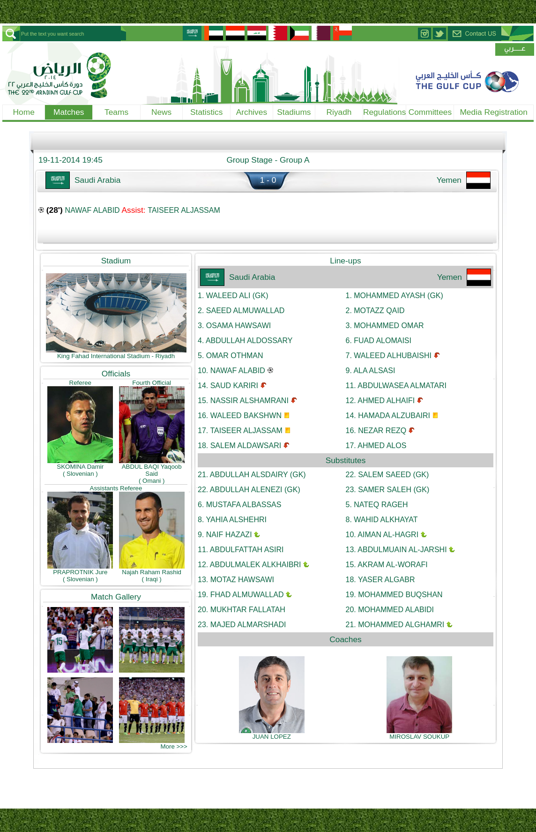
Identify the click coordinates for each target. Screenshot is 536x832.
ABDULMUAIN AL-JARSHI (396, 550)
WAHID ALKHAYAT (382, 520)
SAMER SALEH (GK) (388, 490)
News (161, 112)
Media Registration (493, 112)
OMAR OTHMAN (230, 356)
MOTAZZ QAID (375, 311)
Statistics (206, 112)
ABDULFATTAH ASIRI (240, 550)
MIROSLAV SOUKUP (419, 733)
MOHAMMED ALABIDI (390, 610)
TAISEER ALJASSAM (184, 210)
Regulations (384, 112)
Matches (68, 112)
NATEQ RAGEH (377, 505)
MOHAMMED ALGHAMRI (395, 625)
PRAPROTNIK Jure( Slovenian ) (80, 573)
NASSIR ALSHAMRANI (243, 401)
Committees (430, 112)
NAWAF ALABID (92, 210)
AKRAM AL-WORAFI (387, 565)
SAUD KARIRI (228, 386)
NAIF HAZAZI (225, 535)
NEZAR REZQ (376, 431)
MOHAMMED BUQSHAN (394, 595)
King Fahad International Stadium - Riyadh (116, 353)
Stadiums (294, 112)
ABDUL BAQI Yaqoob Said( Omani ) (152, 470)
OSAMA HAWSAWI (234, 326)
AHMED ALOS (376, 446)
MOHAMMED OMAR (385, 326)
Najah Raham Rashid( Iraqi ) (152, 573)
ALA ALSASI (370, 371)
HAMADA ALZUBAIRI (388, 416)
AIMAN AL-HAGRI (382, 535)
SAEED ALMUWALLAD (241, 311)
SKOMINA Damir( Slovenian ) (80, 467)
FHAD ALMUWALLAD (240, 595)
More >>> (173, 746)
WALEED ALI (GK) (233, 296)
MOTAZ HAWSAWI (236, 580)
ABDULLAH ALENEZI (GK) (249, 490)
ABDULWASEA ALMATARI (396, 386)
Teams (116, 112)
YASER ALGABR (380, 580)
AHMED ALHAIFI (380, 401)
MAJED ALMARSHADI (242, 625)
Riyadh (339, 112)
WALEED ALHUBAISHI (389, 356)
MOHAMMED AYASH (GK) (394, 296)
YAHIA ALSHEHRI (232, 520)
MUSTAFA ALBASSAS (239, 505)
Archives (251, 112)
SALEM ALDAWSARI (239, 446)
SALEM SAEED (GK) (387, 475)
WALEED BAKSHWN (240, 416)
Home (24, 112)
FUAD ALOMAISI (378, 341)
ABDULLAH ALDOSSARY (245, 341)
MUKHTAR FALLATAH (241, 610)
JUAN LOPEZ (272, 733)
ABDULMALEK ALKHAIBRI (249, 565)
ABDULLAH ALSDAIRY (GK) (252, 475)
